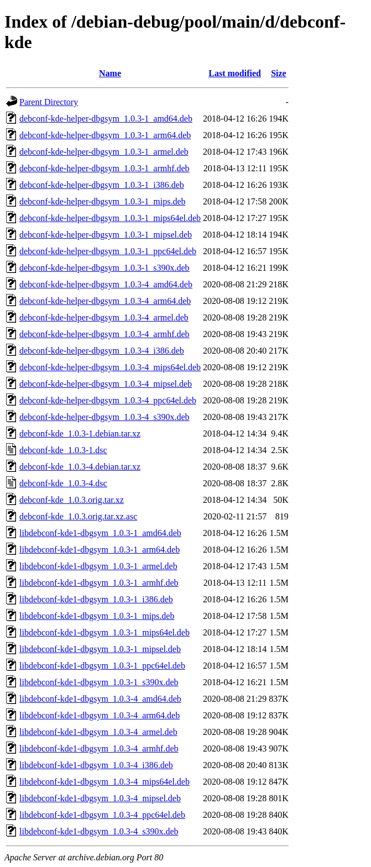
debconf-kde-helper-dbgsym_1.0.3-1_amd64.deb (105, 118)
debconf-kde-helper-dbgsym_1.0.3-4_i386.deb (101, 350)
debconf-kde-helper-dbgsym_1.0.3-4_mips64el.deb (110, 367)
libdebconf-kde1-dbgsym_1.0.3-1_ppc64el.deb (102, 665)
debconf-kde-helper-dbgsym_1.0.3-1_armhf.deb (104, 168)
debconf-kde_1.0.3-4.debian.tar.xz (79, 466)
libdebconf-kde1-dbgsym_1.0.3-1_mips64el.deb (104, 632)
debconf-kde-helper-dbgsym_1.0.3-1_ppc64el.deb (107, 251)
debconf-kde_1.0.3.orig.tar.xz (71, 500)
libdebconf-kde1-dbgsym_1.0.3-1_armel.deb (98, 566)
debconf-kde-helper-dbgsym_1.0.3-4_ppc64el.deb (107, 400)
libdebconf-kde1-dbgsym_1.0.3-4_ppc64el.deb (102, 814)
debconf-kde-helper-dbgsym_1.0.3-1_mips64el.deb (110, 218)
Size (278, 73)
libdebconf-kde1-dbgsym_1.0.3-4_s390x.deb (99, 831)
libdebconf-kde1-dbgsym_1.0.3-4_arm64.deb (99, 715)
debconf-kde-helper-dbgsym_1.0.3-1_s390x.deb (104, 267)
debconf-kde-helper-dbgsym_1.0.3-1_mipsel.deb (105, 234)
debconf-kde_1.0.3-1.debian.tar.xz (79, 433)
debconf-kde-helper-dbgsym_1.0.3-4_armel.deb (104, 317)
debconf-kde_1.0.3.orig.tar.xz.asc (78, 516)
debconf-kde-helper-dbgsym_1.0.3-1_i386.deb (101, 185)
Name (110, 73)
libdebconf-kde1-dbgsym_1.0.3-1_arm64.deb (99, 549)
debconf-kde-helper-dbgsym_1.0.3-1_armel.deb (104, 151)
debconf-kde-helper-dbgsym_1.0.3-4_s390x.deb (104, 417)
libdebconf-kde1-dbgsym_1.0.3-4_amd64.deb (100, 698)
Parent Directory (48, 102)
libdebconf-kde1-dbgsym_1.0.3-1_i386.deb (96, 599)
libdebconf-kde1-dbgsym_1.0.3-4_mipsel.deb (100, 798)
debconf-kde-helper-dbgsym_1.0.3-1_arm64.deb (105, 135)
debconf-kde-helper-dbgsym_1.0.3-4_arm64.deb (105, 301)
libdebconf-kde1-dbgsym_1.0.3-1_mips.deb (96, 616)
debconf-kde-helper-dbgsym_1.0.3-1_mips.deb (102, 201)
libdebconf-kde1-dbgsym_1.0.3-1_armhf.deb (98, 582)
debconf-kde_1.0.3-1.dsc (63, 450)
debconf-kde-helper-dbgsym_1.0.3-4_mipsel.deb (105, 383)
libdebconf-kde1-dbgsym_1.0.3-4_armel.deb (98, 732)
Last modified (234, 73)
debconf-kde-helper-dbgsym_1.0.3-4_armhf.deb (104, 334)
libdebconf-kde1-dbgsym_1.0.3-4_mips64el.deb (104, 781)
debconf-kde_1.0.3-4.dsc (63, 483)
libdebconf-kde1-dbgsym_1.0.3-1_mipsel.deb (100, 649)
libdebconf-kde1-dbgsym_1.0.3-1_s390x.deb (99, 682)
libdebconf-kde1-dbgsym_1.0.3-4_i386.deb (96, 765)
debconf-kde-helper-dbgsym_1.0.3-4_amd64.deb (105, 284)
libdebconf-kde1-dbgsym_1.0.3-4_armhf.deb (98, 748)
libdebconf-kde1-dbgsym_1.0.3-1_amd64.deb (100, 533)
